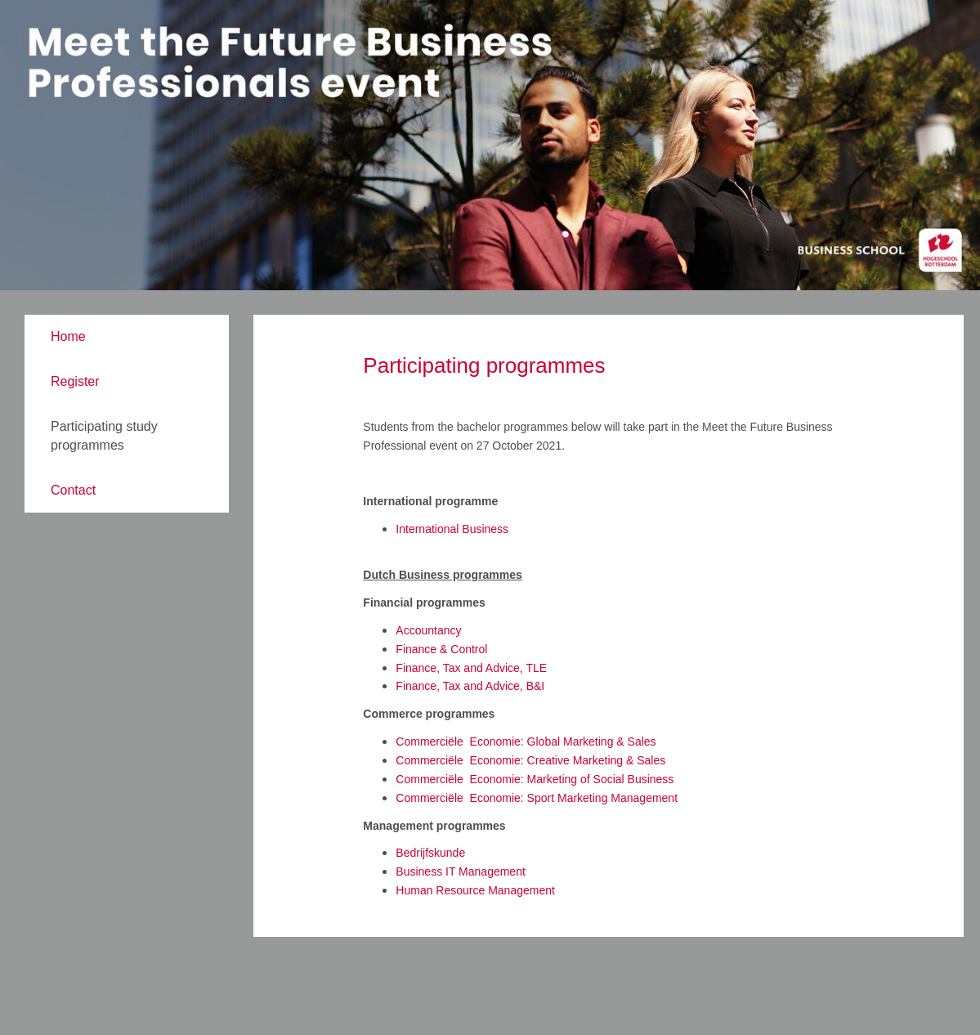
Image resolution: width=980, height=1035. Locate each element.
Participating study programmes (104, 435)
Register (75, 381)
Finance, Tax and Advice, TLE (471, 667)
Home (68, 336)
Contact (73, 490)
